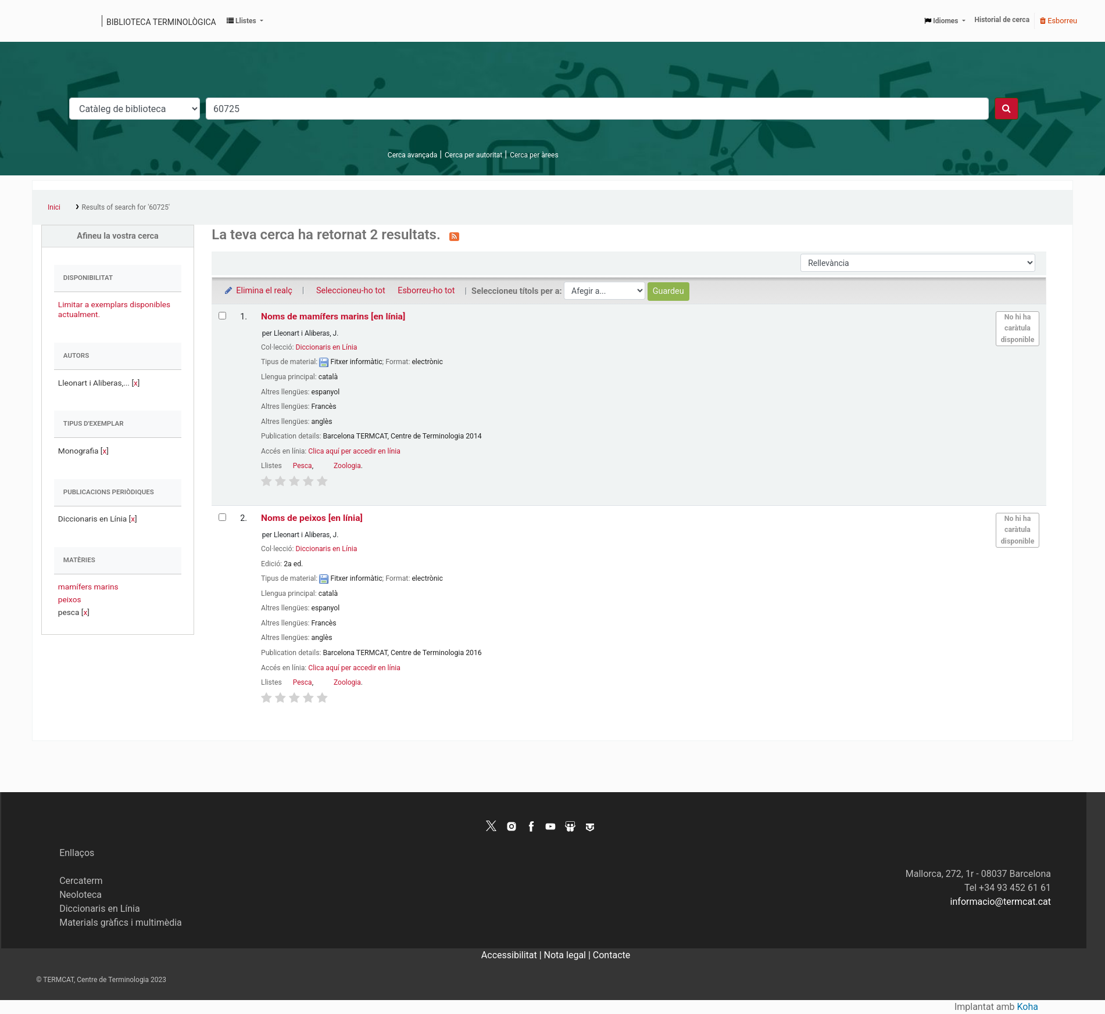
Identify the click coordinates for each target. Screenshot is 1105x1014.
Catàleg (45, 21)
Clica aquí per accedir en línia (354, 451)
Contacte (611, 955)
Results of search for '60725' (126, 207)
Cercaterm (80, 880)
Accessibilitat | (512, 955)
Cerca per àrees (534, 155)
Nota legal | (568, 955)
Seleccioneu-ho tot (350, 291)
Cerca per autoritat (473, 155)
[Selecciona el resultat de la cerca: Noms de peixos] (222, 517)
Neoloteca (80, 894)
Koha (1027, 1006)
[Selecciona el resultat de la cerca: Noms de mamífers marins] (222, 315)
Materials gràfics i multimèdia (120, 922)
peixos (69, 599)
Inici (54, 207)
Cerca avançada (412, 155)
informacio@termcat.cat (1000, 901)
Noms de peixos (312, 518)
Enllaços (76, 852)
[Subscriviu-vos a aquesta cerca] (454, 236)
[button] (245, 21)
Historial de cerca (1002, 20)
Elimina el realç (257, 291)
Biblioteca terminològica (161, 22)
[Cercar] (1006, 109)
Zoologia (347, 466)
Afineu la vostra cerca (118, 236)
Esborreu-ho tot (426, 291)
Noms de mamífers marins (333, 316)
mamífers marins (88, 586)
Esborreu (1058, 20)
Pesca (302, 466)
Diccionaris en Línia (326, 347)
